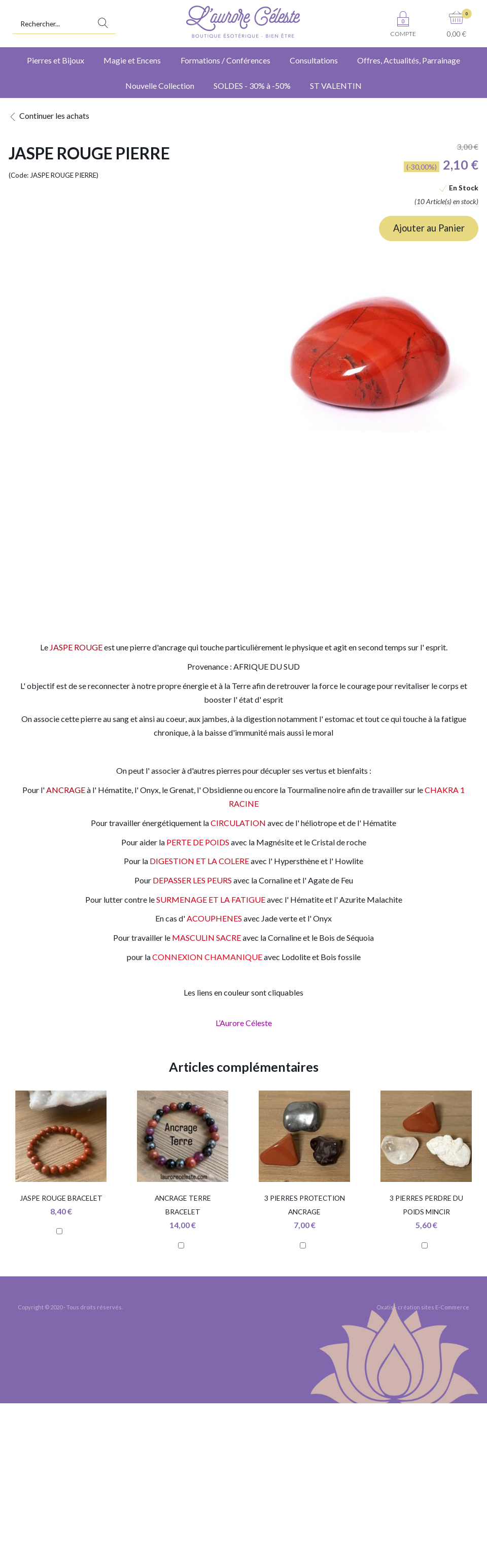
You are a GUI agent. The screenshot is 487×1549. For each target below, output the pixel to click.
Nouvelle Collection (159, 85)
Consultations (314, 60)
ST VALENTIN (336, 85)
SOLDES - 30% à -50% (252, 85)
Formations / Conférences (225, 60)
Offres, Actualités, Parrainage (408, 60)
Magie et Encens (132, 60)
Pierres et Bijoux (55, 60)
